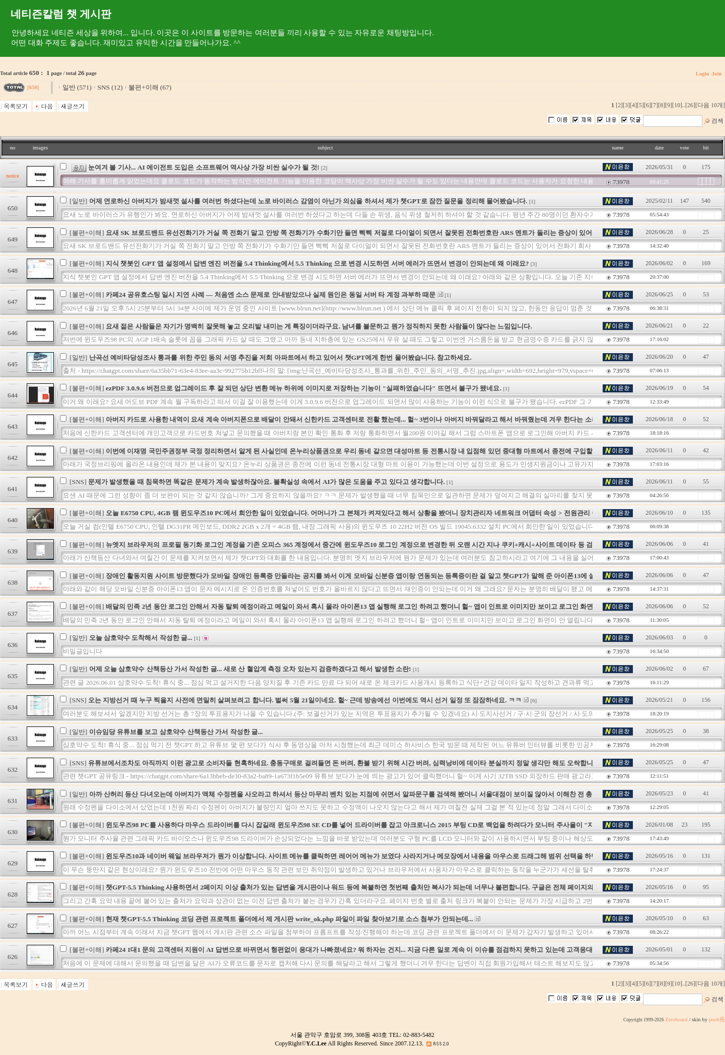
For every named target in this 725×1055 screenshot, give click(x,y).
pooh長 (717, 1019)
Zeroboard (676, 1019)
